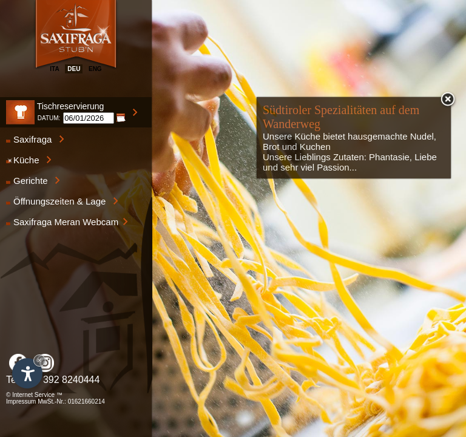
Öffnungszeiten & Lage (62, 201)
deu (73, 69)
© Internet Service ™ (34, 394)
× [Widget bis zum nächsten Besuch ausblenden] (39, 360)
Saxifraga (35, 139)
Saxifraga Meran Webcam (67, 222)
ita (54, 69)
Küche (29, 160)
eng (95, 69)
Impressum (21, 401)
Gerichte (33, 180)
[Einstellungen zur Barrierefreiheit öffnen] (27, 373)
